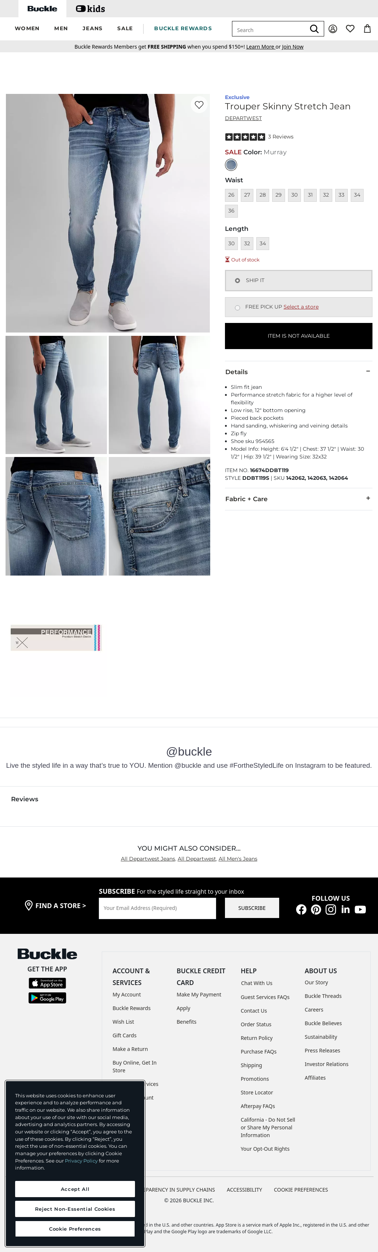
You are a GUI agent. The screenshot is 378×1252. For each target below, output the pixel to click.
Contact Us (254, 1010)
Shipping (251, 1065)
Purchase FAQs (259, 1051)
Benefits (187, 1021)
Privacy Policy (81, 1161)
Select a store (301, 306)
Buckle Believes (323, 1023)
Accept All (75, 1189)
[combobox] (268, 28)
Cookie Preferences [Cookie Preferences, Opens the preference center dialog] (75, 1229)
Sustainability (321, 1036)
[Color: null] (231, 165)
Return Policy (257, 1037)
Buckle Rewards (131, 1008)
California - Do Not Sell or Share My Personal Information (268, 1127)
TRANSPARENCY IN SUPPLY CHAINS (172, 1189)
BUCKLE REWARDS (183, 28)
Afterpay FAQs (258, 1105)
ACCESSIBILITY (244, 1189)
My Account (126, 994)
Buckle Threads (323, 995)
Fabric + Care (298, 499)
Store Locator (257, 1092)
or (264, 46)
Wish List (123, 1021)
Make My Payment (199, 994)
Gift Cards (124, 1035)
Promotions (255, 1078)
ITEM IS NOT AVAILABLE (299, 336)
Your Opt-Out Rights (265, 1148)
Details (298, 371)
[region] (75, 1163)
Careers (314, 1009)
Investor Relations (326, 1064)
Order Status (256, 1024)
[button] (27, 29)
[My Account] (332, 29)
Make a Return (130, 1048)
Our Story (316, 982)
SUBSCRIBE (252, 907)
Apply (183, 1008)
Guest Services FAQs (265, 996)
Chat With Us (257, 983)
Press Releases (322, 1050)
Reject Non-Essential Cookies (75, 1209)
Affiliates (315, 1077)
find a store (60, 905)
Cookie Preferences (301, 1189)
